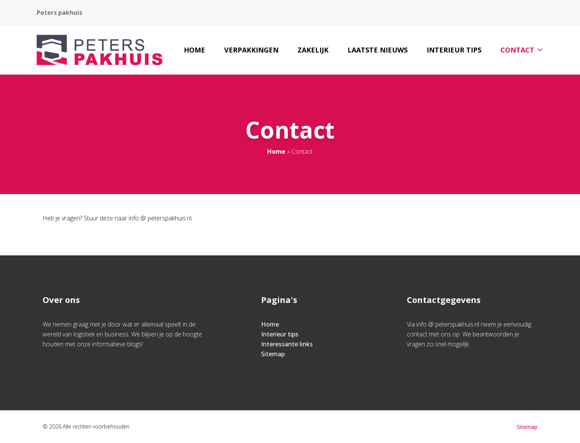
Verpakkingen (251, 49)
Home (194, 49)
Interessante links (287, 344)
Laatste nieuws (377, 49)
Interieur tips (454, 49)
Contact (521, 50)
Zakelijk (313, 49)
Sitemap (273, 354)
